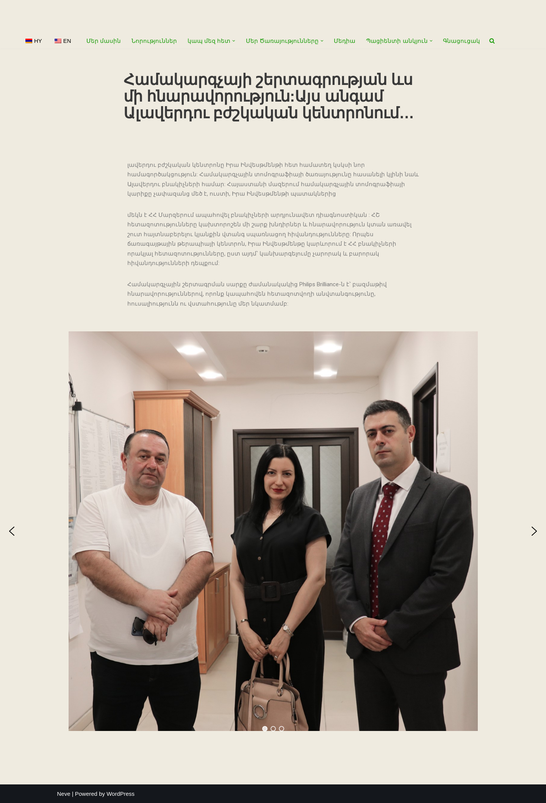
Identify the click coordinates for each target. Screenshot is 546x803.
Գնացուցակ (461, 41)
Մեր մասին (103, 41)
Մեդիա (344, 41)
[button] (233, 40)
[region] (273, 531)
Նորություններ (154, 41)
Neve (63, 793)
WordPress (120, 793)
